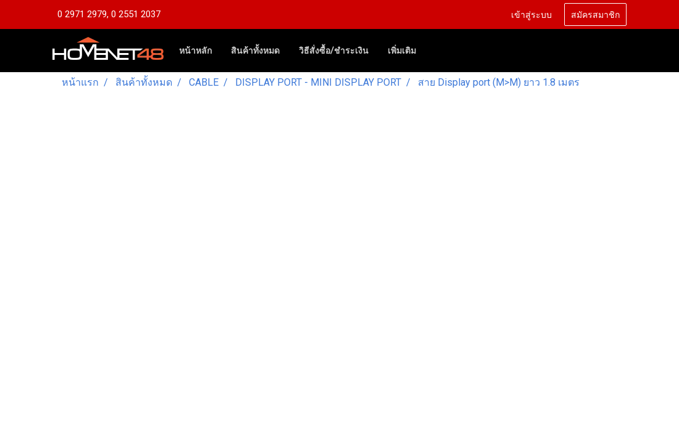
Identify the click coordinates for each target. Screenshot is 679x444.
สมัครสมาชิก (595, 13)
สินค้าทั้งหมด (255, 51)
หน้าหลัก (195, 51)
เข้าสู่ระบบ (531, 13)
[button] (436, 51)
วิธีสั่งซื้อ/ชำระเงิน (334, 51)
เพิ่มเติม (402, 51)
